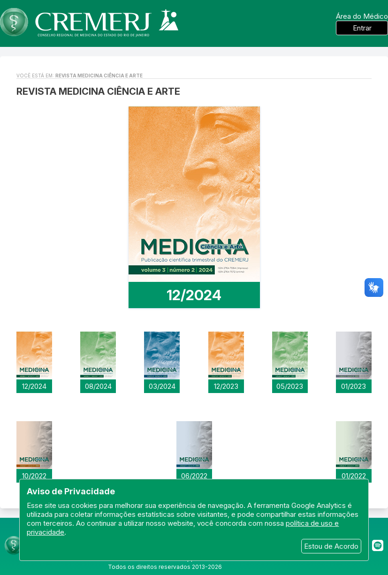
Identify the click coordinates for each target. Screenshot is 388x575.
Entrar (362, 27)
